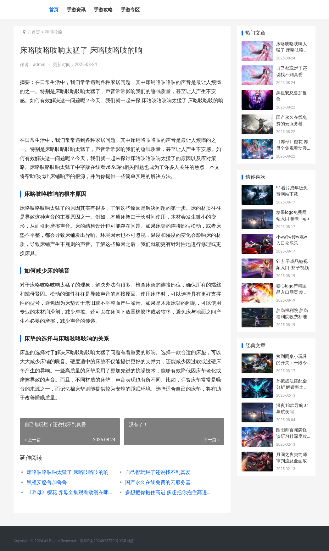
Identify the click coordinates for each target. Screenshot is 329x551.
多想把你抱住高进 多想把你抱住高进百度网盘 (169, 492)
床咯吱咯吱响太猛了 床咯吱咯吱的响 (68, 472)
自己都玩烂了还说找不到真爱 (158, 472)
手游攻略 (103, 10)
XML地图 (127, 541)
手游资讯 (76, 10)
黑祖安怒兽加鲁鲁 (47, 482)
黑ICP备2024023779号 (99, 541)
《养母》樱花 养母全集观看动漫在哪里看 (71, 492)
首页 (54, 10)
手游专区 (130, 10)
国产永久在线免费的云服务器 (158, 482)
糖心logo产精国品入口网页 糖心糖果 (292, 292)
